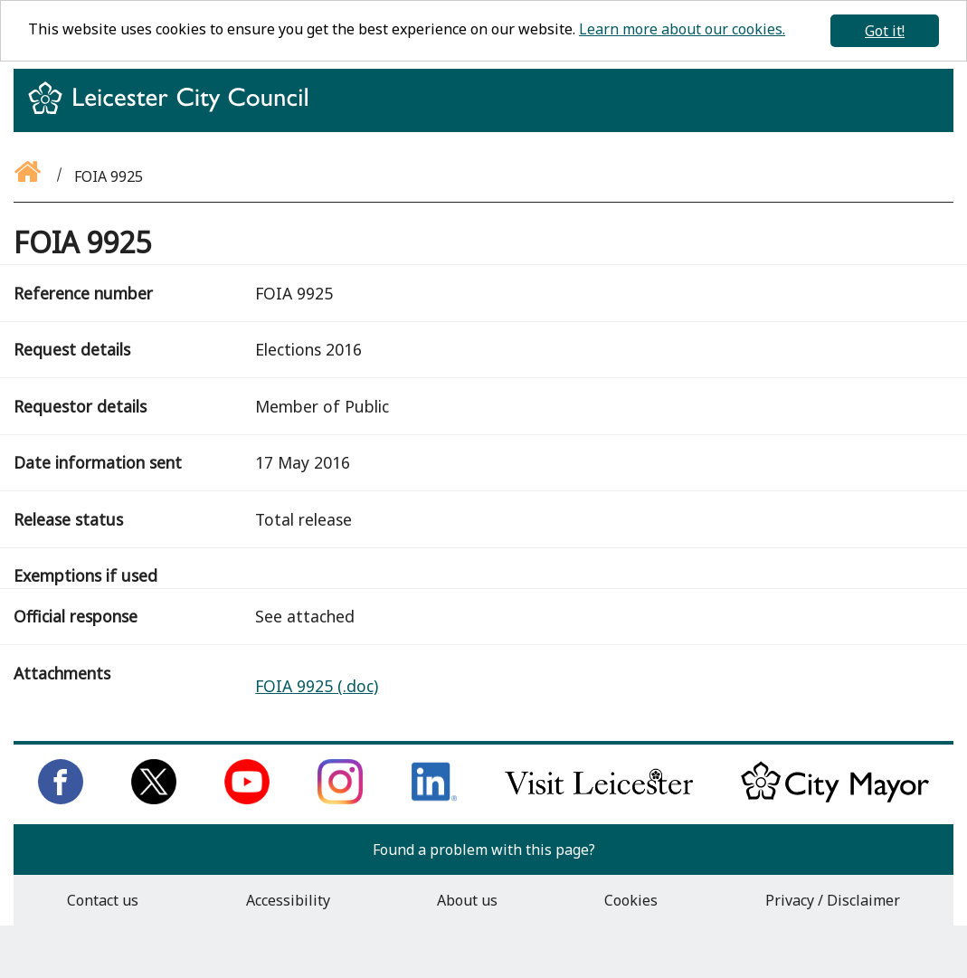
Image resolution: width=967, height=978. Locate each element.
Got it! (885, 31)
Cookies (631, 900)
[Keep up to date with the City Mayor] (835, 799)
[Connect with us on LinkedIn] (434, 799)
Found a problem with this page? (484, 849)
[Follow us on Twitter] (153, 799)
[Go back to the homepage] (29, 176)
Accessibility (288, 900)
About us (467, 900)
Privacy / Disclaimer (832, 900)
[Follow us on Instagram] (340, 799)
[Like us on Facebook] (60, 799)
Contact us (102, 900)
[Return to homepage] (175, 114)
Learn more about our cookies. (682, 29)
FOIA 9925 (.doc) (316, 686)
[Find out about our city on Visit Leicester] (599, 799)
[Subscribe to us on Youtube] (247, 799)
